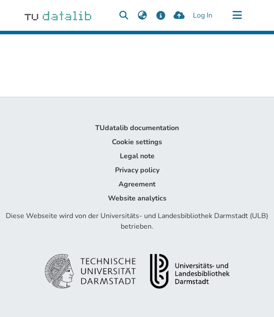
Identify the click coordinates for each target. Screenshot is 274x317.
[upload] (179, 15)
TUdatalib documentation (137, 128)
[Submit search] (123, 15)
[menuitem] (142, 15)
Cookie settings (137, 142)
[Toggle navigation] (237, 15)
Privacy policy (137, 170)
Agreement (137, 184)
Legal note (137, 156)
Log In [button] (203, 15)
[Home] (58, 15)
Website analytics (137, 198)
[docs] (160, 15)
